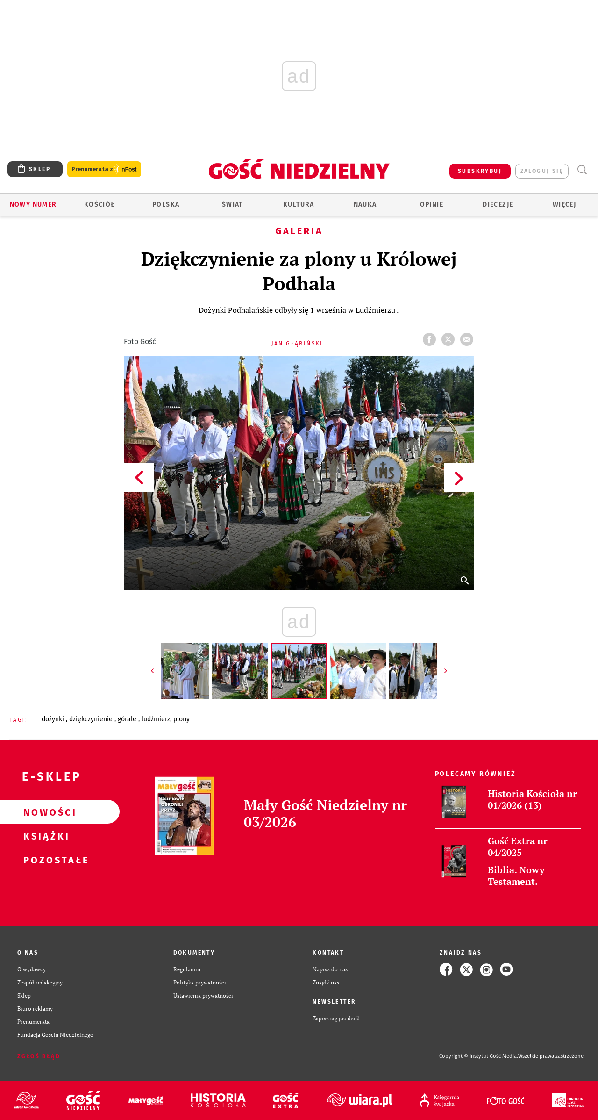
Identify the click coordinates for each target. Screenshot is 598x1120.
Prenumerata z (104, 169)
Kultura (298, 204)
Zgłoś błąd (38, 1056)
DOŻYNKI (54, 719)
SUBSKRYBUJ (480, 171)
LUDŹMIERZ (156, 719)
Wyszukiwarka (582, 170)
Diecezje (498, 204)
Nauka (365, 204)
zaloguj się (541, 171)
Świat (232, 204)
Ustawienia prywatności (203, 995)
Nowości (44, 812)
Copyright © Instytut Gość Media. (478, 1056)
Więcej (564, 204)
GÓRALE (128, 719)
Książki (44, 836)
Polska (165, 204)
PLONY (181, 719)
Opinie (431, 204)
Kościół (99, 204)
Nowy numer (33, 204)
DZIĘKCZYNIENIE (91, 719)
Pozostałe (44, 859)
